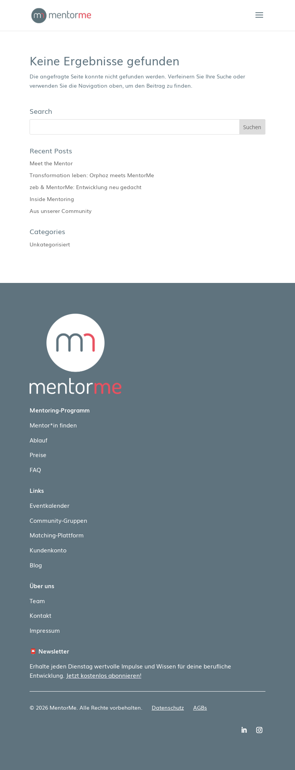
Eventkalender (50, 505)
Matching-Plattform (57, 535)
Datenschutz (168, 707)
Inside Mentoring (52, 199)
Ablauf (38, 440)
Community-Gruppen (58, 520)
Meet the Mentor (51, 163)
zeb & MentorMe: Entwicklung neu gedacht (85, 187)
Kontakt (40, 615)
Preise (38, 454)
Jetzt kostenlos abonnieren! (103, 675)
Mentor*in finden (53, 425)
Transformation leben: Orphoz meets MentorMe (92, 175)
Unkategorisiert (50, 244)
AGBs (200, 707)
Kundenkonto (48, 549)
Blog (36, 564)
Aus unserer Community (60, 211)
